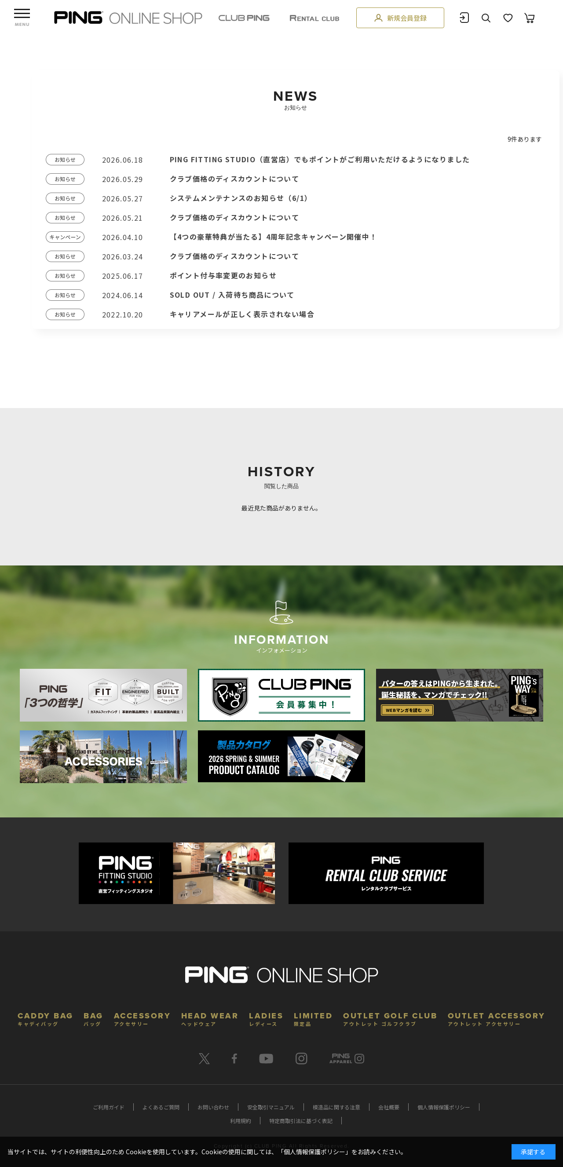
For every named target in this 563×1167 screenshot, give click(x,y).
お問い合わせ (213, 1107)
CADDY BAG (45, 1018)
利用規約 (240, 1120)
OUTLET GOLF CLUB (390, 1018)
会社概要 (388, 1107)
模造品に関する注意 (336, 1107)
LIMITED (313, 1018)
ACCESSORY (142, 1018)
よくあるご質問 (161, 1107)
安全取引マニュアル (271, 1107)
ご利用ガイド (108, 1107)
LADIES (266, 1018)
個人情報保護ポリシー (443, 1107)
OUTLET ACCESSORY (496, 1018)
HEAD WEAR (210, 1018)
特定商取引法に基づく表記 (301, 1120)
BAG (93, 1018)
